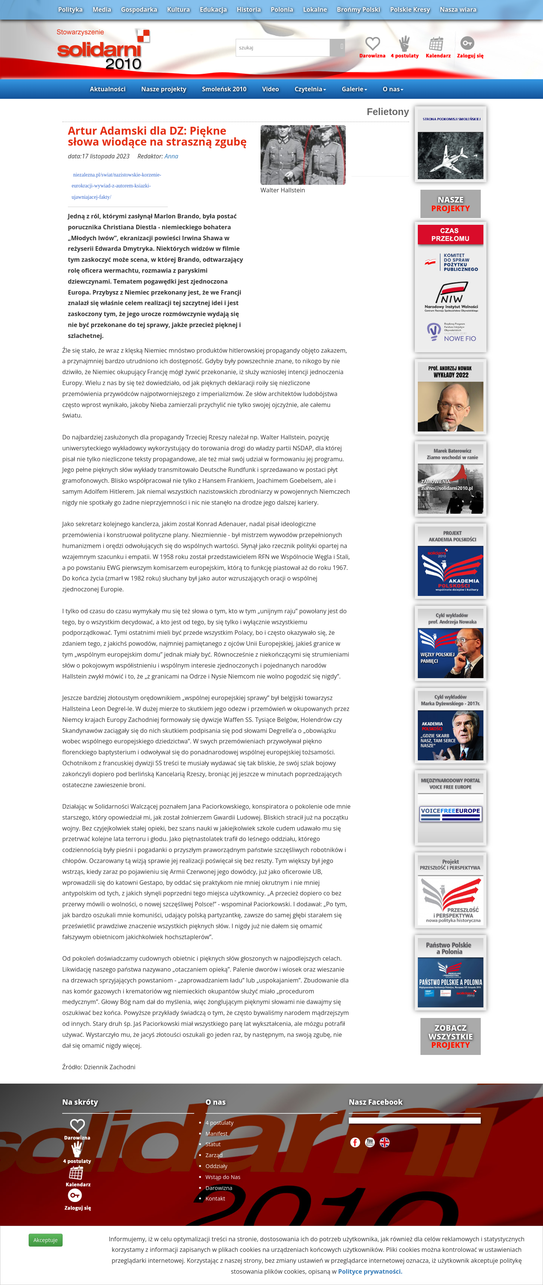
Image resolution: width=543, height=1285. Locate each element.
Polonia (282, 9)
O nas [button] (393, 89)
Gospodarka (139, 9)
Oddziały (216, 1166)
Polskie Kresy (410, 9)
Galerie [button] (354, 89)
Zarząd (214, 1155)
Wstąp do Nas (223, 1177)
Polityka (70, 9)
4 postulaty (219, 1122)
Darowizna (219, 1187)
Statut (213, 1144)
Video (270, 89)
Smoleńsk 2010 (224, 89)
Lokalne (315, 9)
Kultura (178, 9)
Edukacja (213, 9)
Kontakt (215, 1198)
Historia (249, 9)
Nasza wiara (458, 9)
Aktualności (108, 89)
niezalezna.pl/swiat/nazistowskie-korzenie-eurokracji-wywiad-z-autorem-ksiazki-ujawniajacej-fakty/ (116, 186)
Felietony (388, 111)
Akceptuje (46, 1240)
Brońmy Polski (358, 9)
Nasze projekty (164, 89)
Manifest (216, 1133)
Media (102, 9)
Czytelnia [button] (310, 89)
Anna (171, 156)
